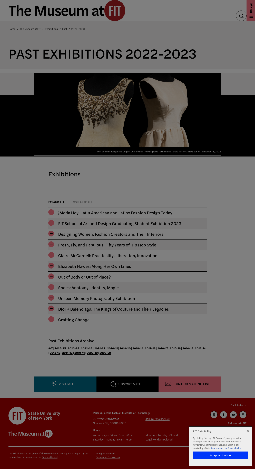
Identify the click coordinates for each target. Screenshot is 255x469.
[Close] (248, 431)
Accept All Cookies (220, 455)
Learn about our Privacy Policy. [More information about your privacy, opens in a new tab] (226, 448)
